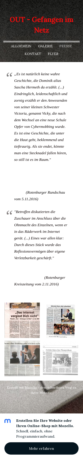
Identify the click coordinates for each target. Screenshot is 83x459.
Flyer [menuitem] (53, 54)
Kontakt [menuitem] (33, 54)
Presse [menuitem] (65, 46)
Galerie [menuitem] (45, 46)
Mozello (31, 387)
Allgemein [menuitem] (21, 46)
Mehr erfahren (41, 448)
